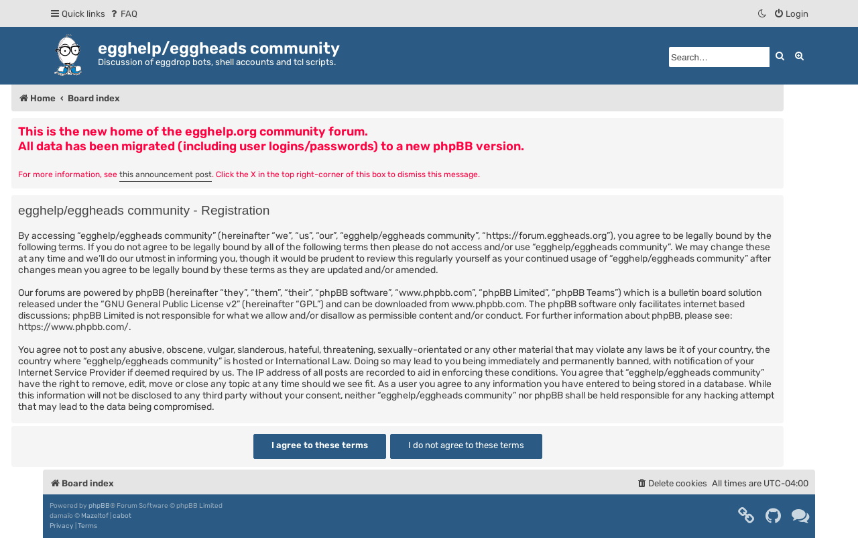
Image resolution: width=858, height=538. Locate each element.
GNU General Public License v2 (171, 304)
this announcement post (165, 174)
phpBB (99, 506)
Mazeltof (95, 516)
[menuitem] (123, 13)
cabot (122, 516)
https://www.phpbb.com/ (73, 327)
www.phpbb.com (487, 304)
